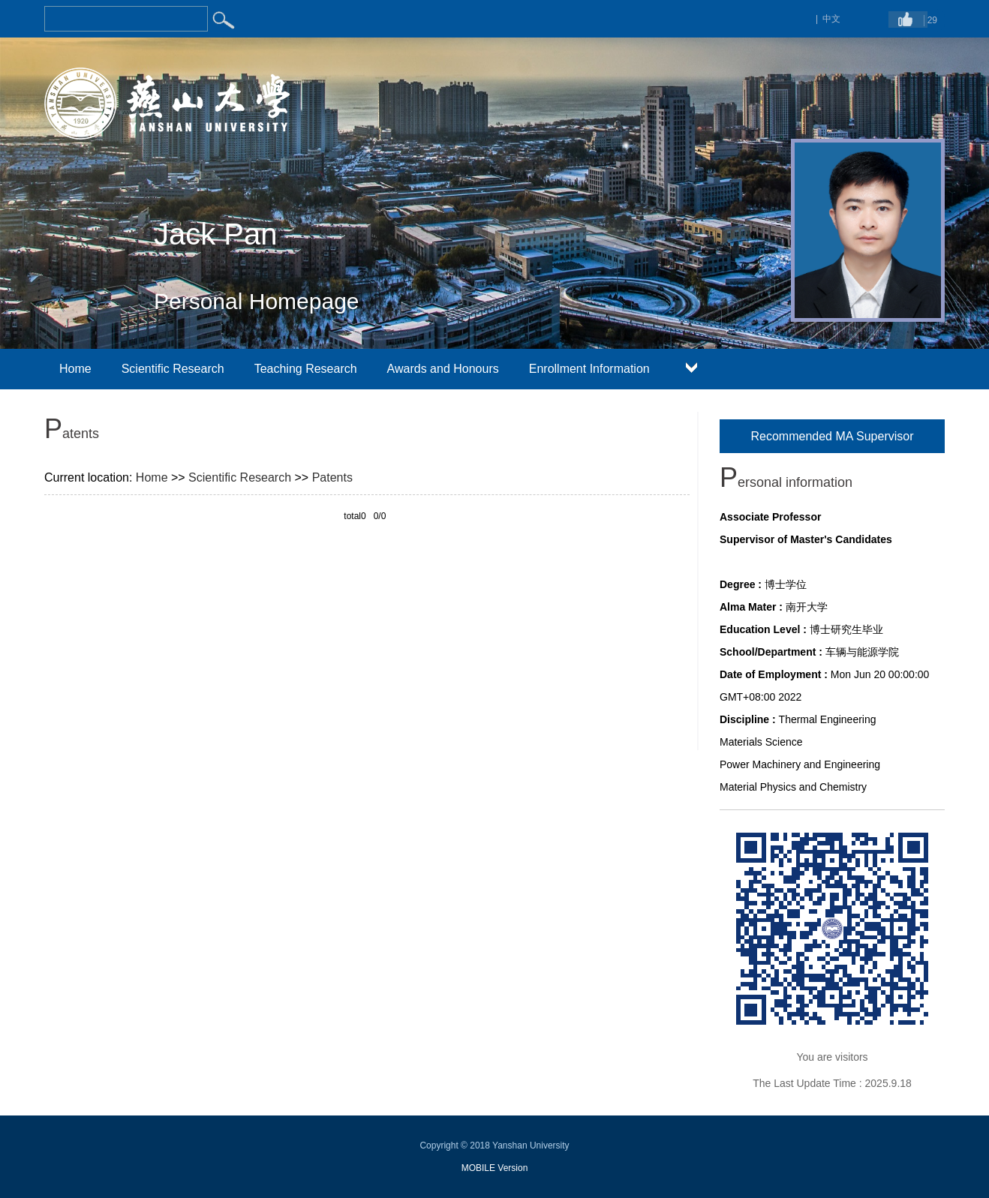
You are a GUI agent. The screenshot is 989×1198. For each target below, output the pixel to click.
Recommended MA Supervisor (832, 436)
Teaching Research (305, 368)
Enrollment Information (589, 368)
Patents (332, 477)
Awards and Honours (443, 368)
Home (75, 368)
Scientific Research (173, 368)
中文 (831, 19)
